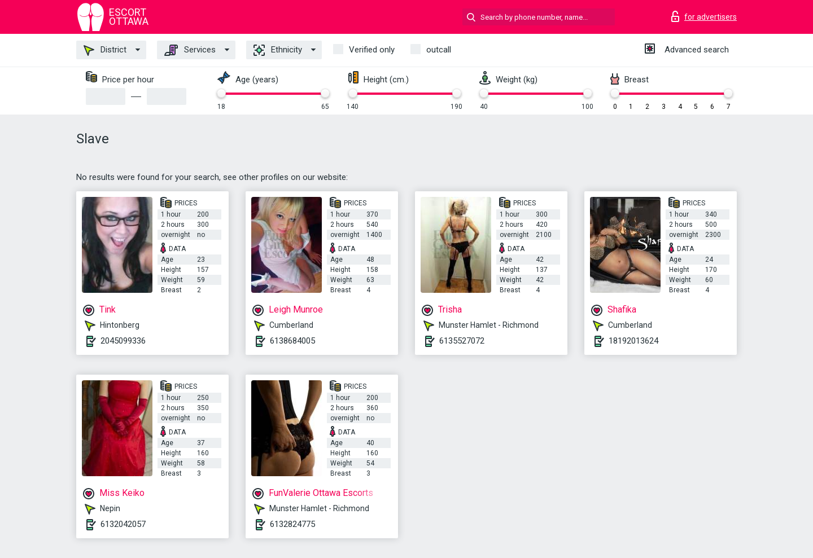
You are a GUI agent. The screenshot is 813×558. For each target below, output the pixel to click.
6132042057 (123, 524)
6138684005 (292, 341)
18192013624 (633, 341)
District (105, 50)
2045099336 (123, 341)
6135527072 (461, 341)
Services (190, 50)
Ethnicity (277, 50)
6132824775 (292, 524)
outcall (438, 50)
